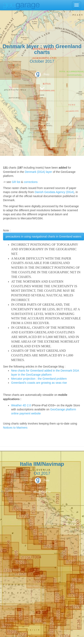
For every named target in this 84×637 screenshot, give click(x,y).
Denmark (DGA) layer (38, 171)
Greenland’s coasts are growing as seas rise (39, 382)
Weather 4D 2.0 (21, 405)
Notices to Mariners (15, 427)
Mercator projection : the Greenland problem (39, 378)
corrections (30, 182)
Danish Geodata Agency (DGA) (54, 192)
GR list (16, 182)
